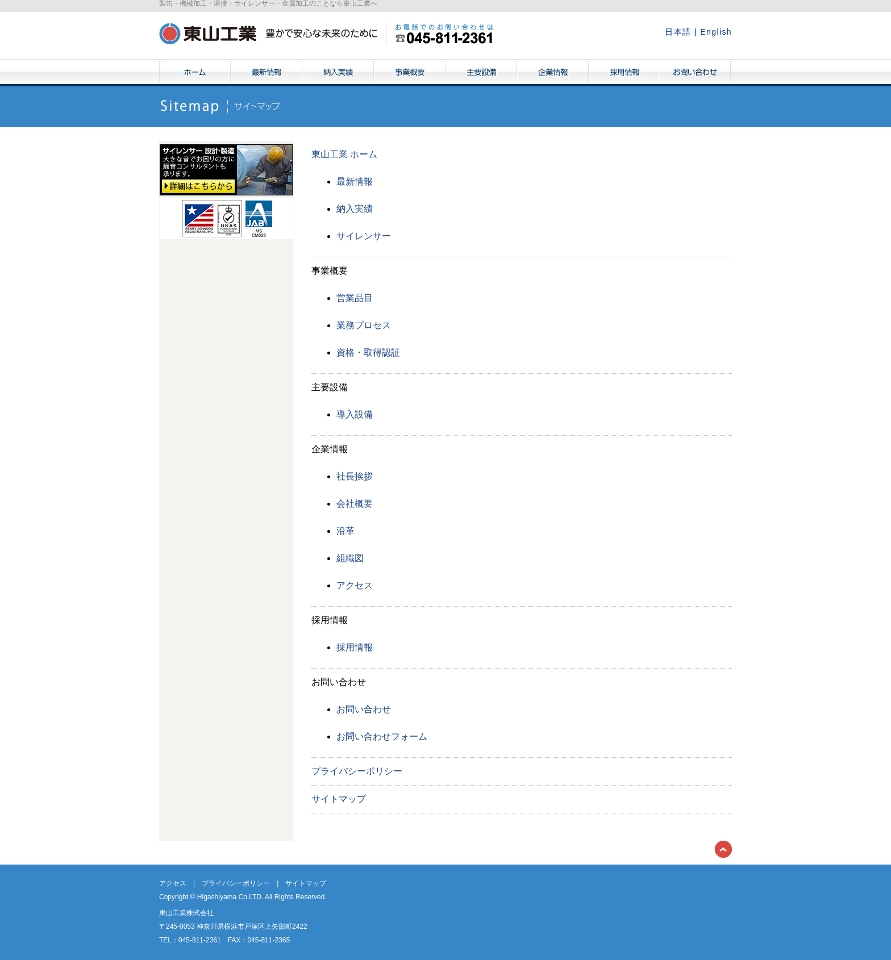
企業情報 (553, 72)
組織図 (350, 558)
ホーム (195, 72)
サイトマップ (338, 799)
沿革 (345, 531)
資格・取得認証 (368, 352)
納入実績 (338, 72)
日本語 (678, 31)
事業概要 (410, 72)
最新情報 (266, 72)
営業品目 (354, 298)
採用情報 (624, 72)
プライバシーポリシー (356, 771)
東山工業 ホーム (344, 154)
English (716, 31)
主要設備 (481, 72)
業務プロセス (363, 325)
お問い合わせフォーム (381, 736)
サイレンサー (363, 236)
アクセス (354, 585)
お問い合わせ (695, 72)
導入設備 (354, 414)
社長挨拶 (354, 476)
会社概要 (354, 503)
